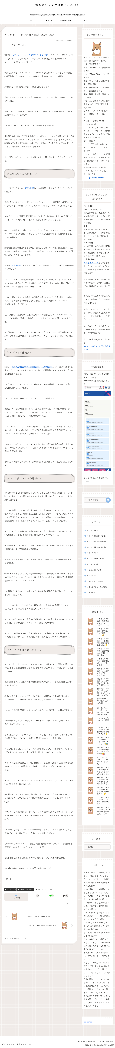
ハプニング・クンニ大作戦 (44, 889)
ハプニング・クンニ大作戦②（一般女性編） (30, 55)
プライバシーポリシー (106, 1041)
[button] (67, 896)
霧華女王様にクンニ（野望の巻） (26, 367)
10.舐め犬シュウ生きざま (25, 889)
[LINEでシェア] (52, 896)
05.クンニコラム (10, 889)
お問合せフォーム (91, 263)
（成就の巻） (47, 367)
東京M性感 (29, 188)
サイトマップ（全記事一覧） (87, 1041)
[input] (96, 500)
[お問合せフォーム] (97, 178)
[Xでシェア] (37, 896)
